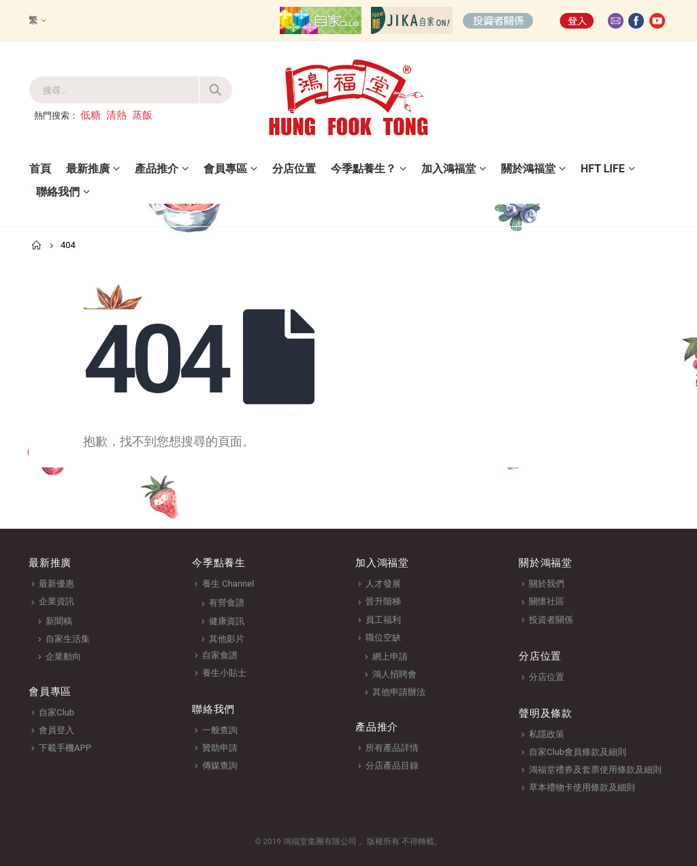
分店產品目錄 (392, 765)
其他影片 (226, 639)
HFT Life (603, 168)
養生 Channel (228, 583)
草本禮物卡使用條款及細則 (582, 787)
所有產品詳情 (392, 748)
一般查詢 (220, 730)
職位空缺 (383, 637)
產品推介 (156, 168)
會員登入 (56, 730)
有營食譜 (226, 603)
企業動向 (63, 656)
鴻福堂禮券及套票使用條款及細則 (595, 769)
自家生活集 (68, 639)
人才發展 (383, 583)
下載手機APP (65, 748)
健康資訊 (226, 621)
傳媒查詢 (220, 765)
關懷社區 (546, 601)
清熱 (116, 115)
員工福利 (383, 620)
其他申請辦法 (398, 692)
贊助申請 (220, 748)
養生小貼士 (224, 673)
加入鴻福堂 (448, 168)
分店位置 (294, 168)
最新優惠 (56, 583)
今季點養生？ (363, 168)
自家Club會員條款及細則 (577, 752)
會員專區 (225, 168)
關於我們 (546, 583)
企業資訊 (56, 601)
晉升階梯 (383, 601)
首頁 (40, 168)
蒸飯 (142, 115)
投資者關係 (551, 620)
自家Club (56, 712)
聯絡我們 (58, 191)
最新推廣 (88, 168)
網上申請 (390, 656)
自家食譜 (220, 655)
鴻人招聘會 (394, 674)
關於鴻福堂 (528, 168)
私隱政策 (546, 734)
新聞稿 (59, 621)
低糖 (90, 115)
